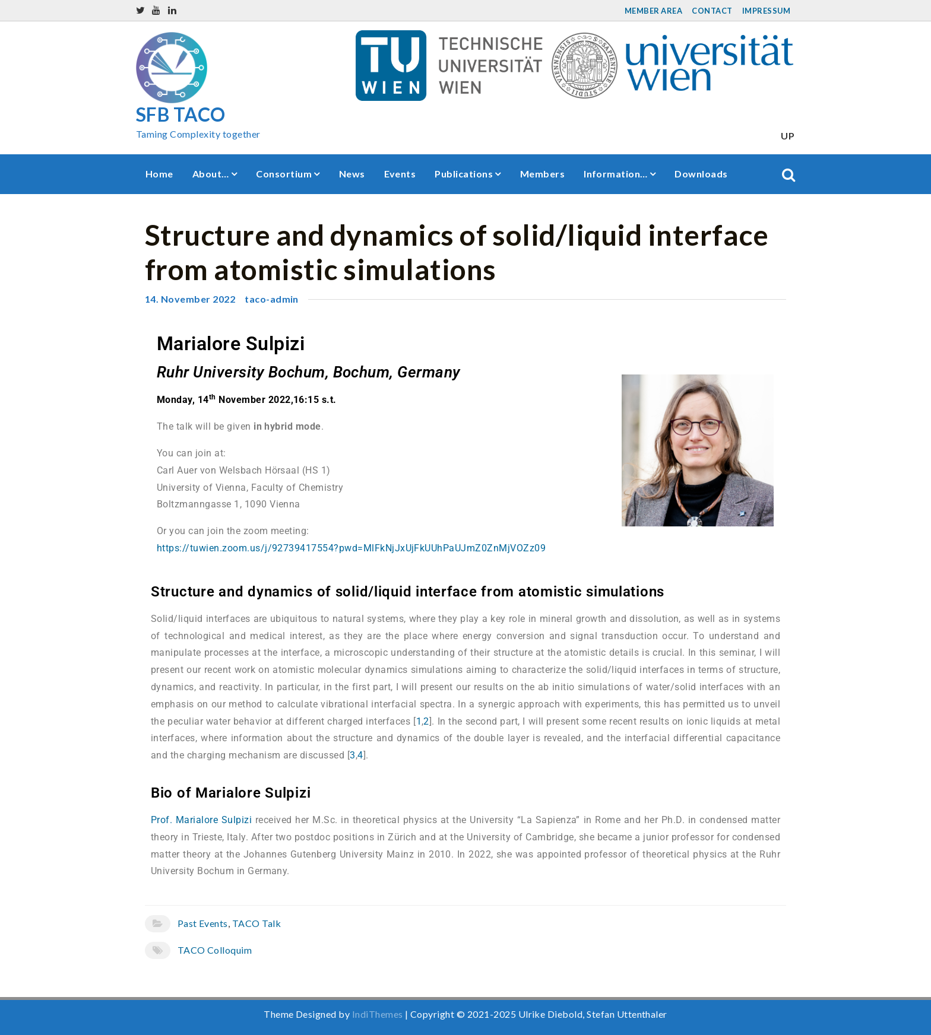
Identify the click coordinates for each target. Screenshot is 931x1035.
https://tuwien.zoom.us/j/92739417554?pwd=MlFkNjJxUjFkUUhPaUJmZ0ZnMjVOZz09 (351, 548)
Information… (616, 173)
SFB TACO (181, 114)
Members (542, 173)
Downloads (700, 173)
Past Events (203, 923)
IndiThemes (377, 1014)
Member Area (653, 10)
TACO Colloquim (215, 949)
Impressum (766, 10)
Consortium (284, 173)
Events (400, 173)
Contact (712, 10)
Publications (464, 173)
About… (210, 173)
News (352, 173)
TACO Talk (256, 923)
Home (159, 173)
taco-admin (272, 298)
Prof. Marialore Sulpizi (201, 820)
